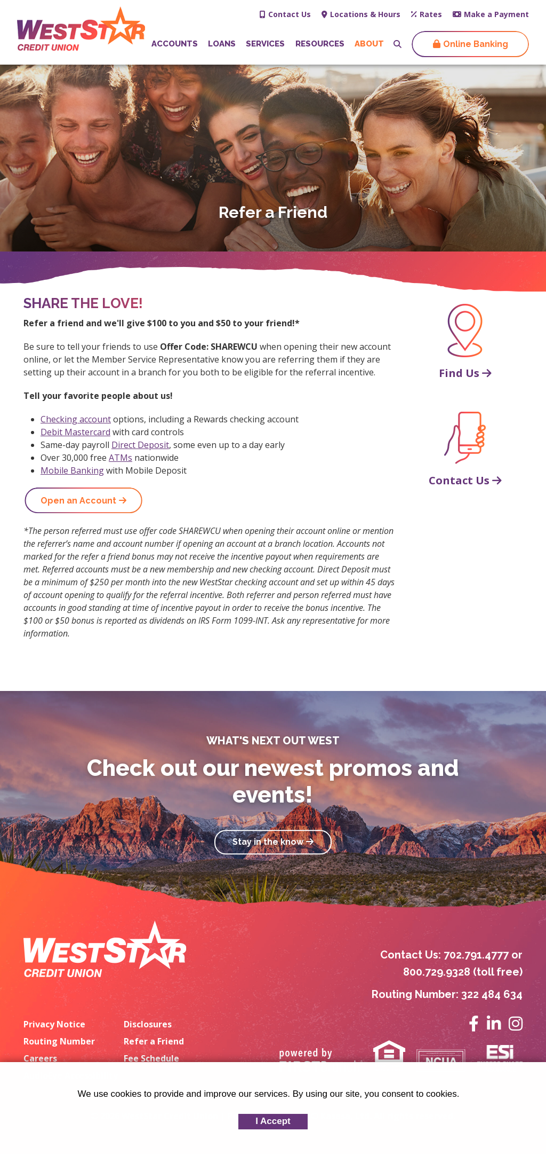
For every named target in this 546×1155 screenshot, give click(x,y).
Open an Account (78, 501)
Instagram (516, 1024)
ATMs (120, 457)
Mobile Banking (72, 470)
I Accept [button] (273, 1121)
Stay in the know (267, 842)
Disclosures (148, 1024)
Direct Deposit (140, 445)
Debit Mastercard (75, 432)
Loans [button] (222, 44)
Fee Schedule (151, 1058)
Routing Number (59, 1041)
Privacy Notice (54, 1024)
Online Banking (475, 44)
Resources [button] (319, 44)
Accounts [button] (174, 44)
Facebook (474, 1024)
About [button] (369, 44)
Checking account (76, 419)
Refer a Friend (154, 1041)
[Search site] (398, 44)
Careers (40, 1058)
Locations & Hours (365, 14)
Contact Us (289, 14)
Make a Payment (496, 14)
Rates (431, 14)
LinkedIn (494, 1024)
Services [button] (265, 44)
